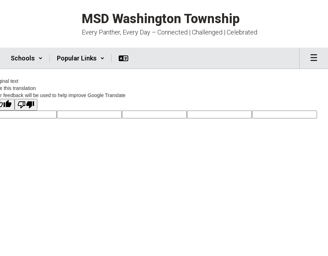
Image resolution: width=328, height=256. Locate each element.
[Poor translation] (26, 105)
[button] (27, 58)
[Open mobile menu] (314, 58)
